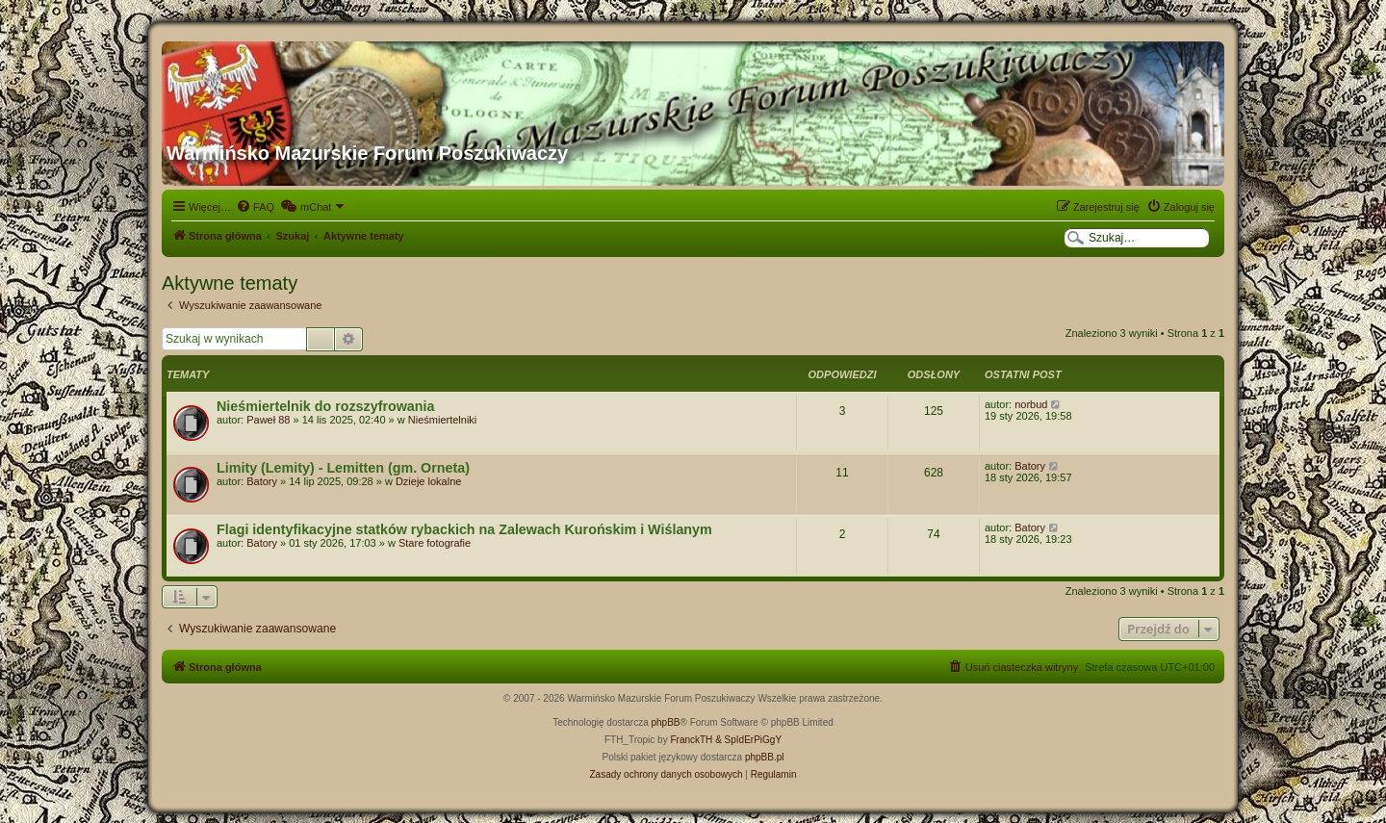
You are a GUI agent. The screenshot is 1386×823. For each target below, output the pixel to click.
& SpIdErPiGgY (748, 739)
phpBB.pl (764, 757)
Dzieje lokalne (428, 481)
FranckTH (691, 739)
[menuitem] (255, 207)
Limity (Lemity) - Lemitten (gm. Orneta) (343, 468)
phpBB (666, 722)
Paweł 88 (268, 419)
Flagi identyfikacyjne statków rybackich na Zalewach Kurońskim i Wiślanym (464, 529)
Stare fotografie (434, 543)
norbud (1030, 404)
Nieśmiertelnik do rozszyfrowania (325, 406)
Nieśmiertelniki (442, 419)
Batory (261, 481)
